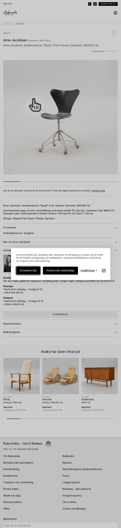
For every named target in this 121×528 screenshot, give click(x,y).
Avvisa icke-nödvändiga (60, 270)
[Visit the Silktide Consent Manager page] (104, 271)
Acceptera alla (28, 270)
